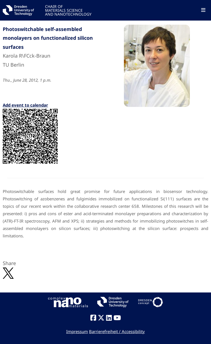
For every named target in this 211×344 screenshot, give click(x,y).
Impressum (77, 331)
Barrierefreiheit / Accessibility (117, 331)
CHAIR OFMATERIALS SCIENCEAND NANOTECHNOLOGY (68, 10)
